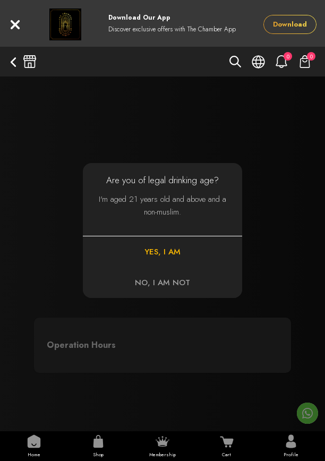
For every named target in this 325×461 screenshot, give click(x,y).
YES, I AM (162, 252)
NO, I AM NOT (162, 282)
